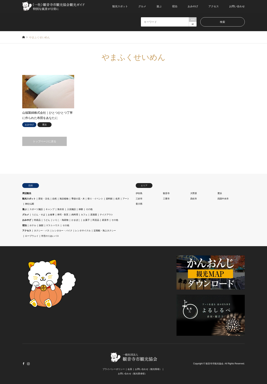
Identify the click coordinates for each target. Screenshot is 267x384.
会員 (130, 369)
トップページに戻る (44, 141)
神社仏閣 (29, 204)
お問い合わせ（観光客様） (148, 369)
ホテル (32, 225)
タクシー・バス (42, 230)
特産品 (37, 220)
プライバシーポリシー (114, 369)
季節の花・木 (78, 198)
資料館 (109, 198)
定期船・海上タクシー (105, 230)
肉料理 (74, 214)
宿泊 (174, 6)
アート (126, 198)
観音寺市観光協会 (214, 363)
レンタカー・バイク (62, 230)
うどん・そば (38, 214)
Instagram (28, 363)
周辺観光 (26, 193)
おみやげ (193, 6)
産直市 (105, 220)
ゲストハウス (53, 225)
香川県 (139, 204)
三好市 (139, 198)
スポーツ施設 (36, 209)
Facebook (23, 363)
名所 (117, 198)
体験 (81, 209)
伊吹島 (139, 193)
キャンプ (50, 209)
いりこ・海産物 (60, 220)
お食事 (51, 214)
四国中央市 (223, 198)
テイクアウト (106, 214)
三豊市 (166, 198)
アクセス (213, 6)
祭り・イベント (95, 198)
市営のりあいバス (50, 236)
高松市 (193, 198)
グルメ (142, 6)
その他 (89, 209)
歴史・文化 (44, 198)
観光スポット (120, 6)
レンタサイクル (83, 230)
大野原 (193, 193)
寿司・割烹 (62, 214)
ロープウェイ (31, 236)
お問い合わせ (237, 6)
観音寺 (166, 193)
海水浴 (60, 209)
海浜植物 (64, 198)
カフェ (84, 214)
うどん (46, 220)
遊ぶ (159, 6)
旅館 (41, 225)
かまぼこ (75, 220)
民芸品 (96, 220)
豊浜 (219, 193)
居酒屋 (93, 214)
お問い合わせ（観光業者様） (132, 373)
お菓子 (86, 220)
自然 (54, 198)
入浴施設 (71, 209)
